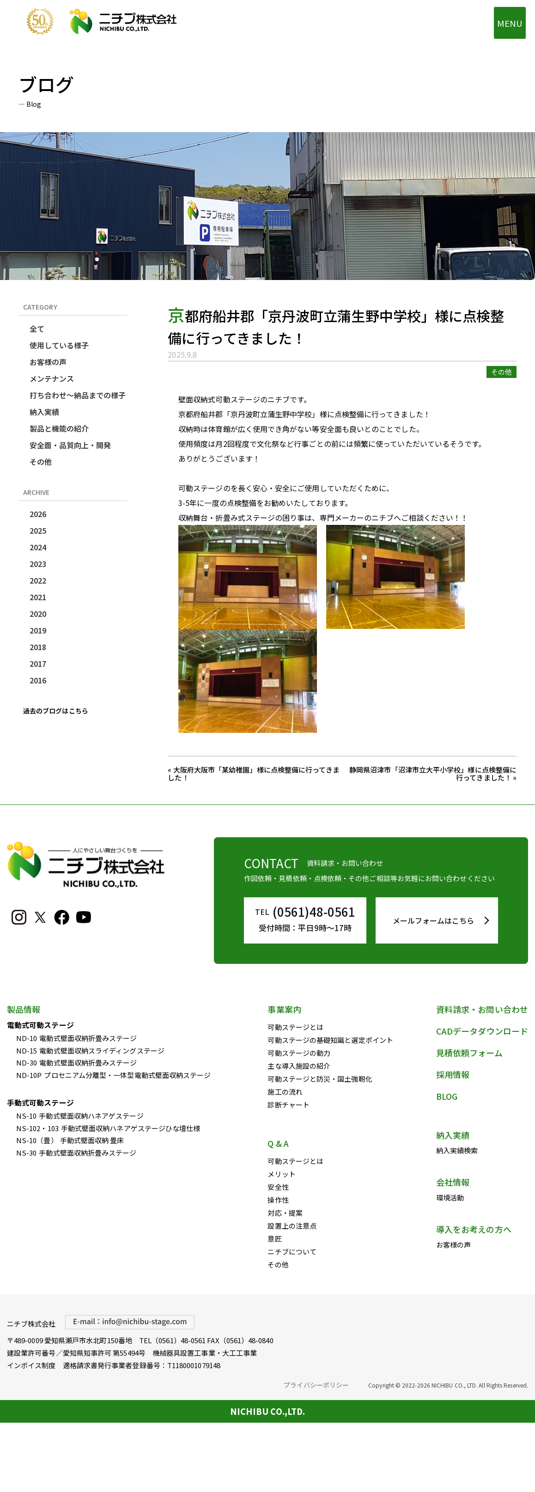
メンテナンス (52, 378)
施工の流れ (285, 1091)
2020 (38, 613)
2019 (38, 630)
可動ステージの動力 (299, 1053)
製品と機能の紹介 (59, 428)
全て (37, 328)
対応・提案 (285, 1213)
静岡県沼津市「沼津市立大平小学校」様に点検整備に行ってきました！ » (433, 773)
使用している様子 (59, 345)
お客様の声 (48, 361)
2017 (38, 663)
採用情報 (452, 1074)
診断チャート (288, 1104)
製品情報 (23, 1009)
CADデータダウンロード (482, 1031)
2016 (38, 680)
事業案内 (284, 1009)
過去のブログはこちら (55, 710)
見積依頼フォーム (469, 1052)
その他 (41, 461)
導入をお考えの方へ (473, 1229)
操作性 (278, 1200)
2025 (38, 530)
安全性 (278, 1187)
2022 (38, 580)
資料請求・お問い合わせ (482, 1009)
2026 (38, 513)
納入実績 (44, 411)
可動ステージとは (295, 1027)
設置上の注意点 (292, 1225)
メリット (281, 1174)
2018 (38, 646)
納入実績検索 (457, 1150)
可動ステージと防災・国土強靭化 (320, 1079)
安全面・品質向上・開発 (70, 445)
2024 (38, 547)
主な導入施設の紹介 (299, 1066)
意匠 (274, 1238)
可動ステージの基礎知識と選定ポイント (330, 1040)
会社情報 (452, 1182)
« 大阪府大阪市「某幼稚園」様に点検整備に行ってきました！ (254, 773)
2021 (38, 597)
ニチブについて (292, 1251)
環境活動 (450, 1197)
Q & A (278, 1143)
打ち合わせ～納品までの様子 (78, 395)
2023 (38, 563)
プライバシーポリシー (316, 1384)
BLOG (446, 1096)
